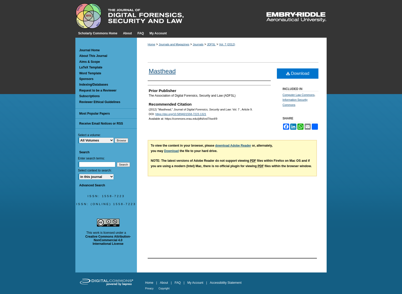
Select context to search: (95, 170)
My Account (195, 283)
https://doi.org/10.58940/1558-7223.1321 (180, 114)
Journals (198, 44)
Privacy (149, 288)
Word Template (90, 73)
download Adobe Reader (233, 145)
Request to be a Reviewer (97, 90)
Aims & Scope (89, 62)
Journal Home (89, 50)
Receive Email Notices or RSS (101, 123)
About (164, 283)
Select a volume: (89, 135)
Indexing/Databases (93, 84)
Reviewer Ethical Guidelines (99, 102)
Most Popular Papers (94, 113)
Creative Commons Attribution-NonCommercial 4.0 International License (108, 240)
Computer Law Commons (299, 94)
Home (151, 44)
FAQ (178, 283)
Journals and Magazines (174, 44)
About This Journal (93, 56)
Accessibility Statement (226, 283)
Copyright (163, 288)
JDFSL (211, 44)
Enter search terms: (91, 158)
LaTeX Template (90, 67)
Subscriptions (89, 96)
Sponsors (86, 79)
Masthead (162, 71)
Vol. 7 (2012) (227, 44)
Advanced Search (92, 185)
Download (297, 73)
